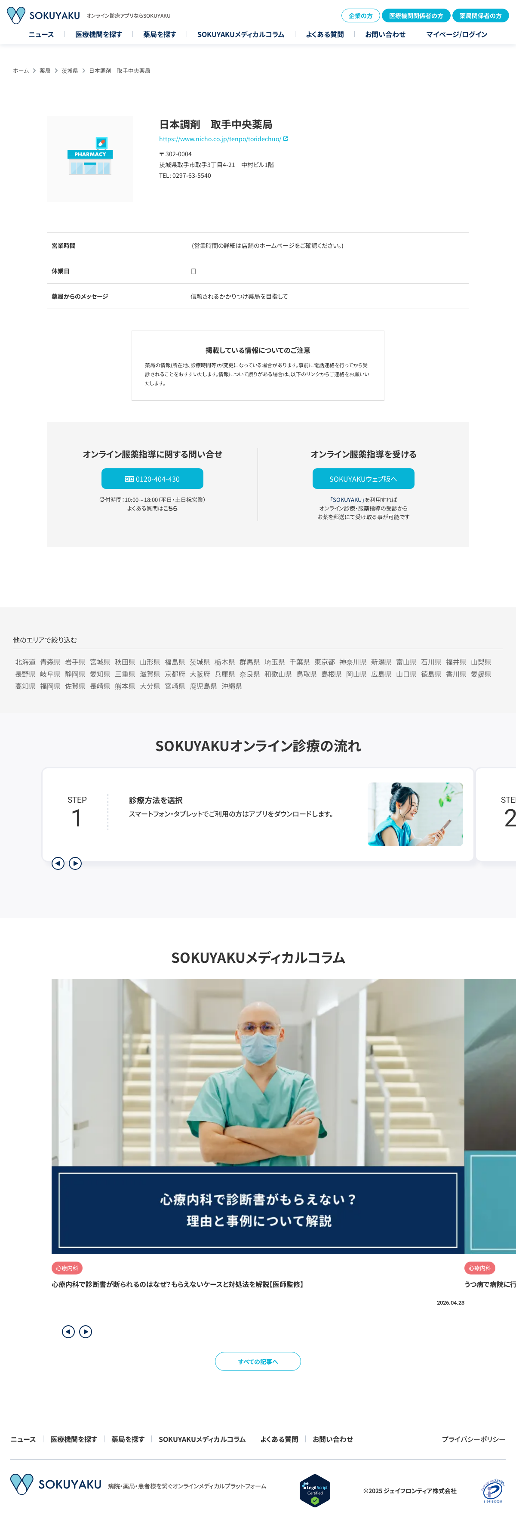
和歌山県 (278, 673)
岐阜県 (50, 673)
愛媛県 (481, 673)
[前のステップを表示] (58, 863)
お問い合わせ (385, 34)
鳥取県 (306, 673)
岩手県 (75, 661)
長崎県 (100, 686)
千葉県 (299, 661)
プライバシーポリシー (474, 1439)
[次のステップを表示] (75, 863)
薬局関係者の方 (481, 15)
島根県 (331, 673)
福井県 (456, 661)
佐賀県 (75, 686)
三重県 (125, 673)
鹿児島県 (203, 686)
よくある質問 (325, 34)
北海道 (25, 661)
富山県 (406, 661)
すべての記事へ (258, 1361)
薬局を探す (159, 34)
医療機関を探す (98, 34)
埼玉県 (274, 661)
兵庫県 (225, 673)
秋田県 (125, 661)
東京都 (324, 661)
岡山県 (356, 673)
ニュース (41, 34)
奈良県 (250, 673)
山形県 (150, 661)
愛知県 (100, 673)
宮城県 (100, 661)
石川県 (431, 661)
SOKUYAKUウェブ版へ (363, 478)
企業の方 (361, 15)
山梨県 (481, 661)
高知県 (25, 686)
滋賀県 (150, 673)
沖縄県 (231, 686)
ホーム (21, 70)
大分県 (150, 686)
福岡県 (50, 686)
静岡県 (75, 673)
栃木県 (225, 661)
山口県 (406, 673)
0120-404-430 (158, 478)
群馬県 (250, 661)
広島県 (381, 673)
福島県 (175, 661)
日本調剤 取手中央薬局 (119, 70)
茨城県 (69, 70)
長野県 (25, 673)
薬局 (45, 70)
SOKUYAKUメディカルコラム (241, 34)
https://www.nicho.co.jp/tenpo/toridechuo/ (220, 138)
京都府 (175, 673)
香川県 (456, 673)
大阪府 (200, 673)
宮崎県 (175, 686)
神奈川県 (353, 661)
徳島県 (431, 673)
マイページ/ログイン (457, 34)
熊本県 (125, 686)
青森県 (50, 661)
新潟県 (381, 661)
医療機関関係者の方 (416, 15)
